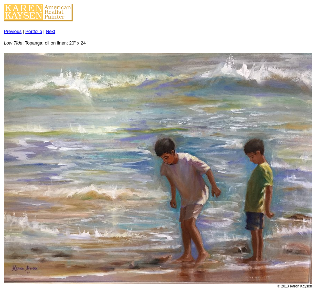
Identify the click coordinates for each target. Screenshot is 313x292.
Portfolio (33, 31)
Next (50, 31)
